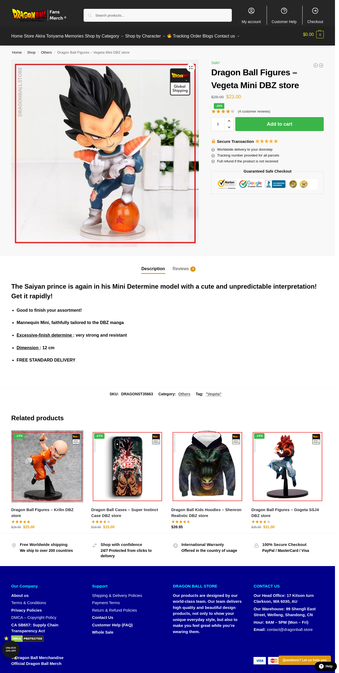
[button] (313, 35)
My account (251, 15)
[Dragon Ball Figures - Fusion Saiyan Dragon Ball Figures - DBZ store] (315, 62)
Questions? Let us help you (305, 660)
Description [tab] (153, 265)
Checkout (315, 15)
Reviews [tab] (184, 266)
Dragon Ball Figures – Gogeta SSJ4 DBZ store (285, 509)
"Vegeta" (213, 391)
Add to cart (279, 121)
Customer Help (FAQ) (112, 621)
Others (46, 49)
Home (17, 49)
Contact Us (102, 614)
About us (20, 592)
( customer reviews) (254, 108)
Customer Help (283, 15)
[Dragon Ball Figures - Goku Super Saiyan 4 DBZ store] (321, 62)
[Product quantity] (218, 121)
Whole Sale (102, 629)
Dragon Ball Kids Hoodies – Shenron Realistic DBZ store (206, 509)
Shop (31, 49)
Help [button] (326, 666)
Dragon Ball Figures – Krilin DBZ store (42, 509)
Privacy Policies (26, 607)
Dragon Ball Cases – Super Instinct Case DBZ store (124, 509)
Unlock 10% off (11, 649)
